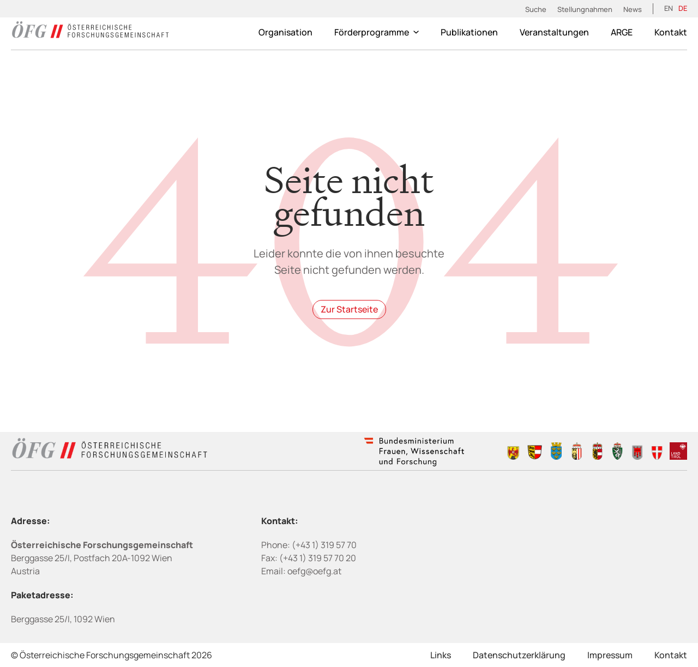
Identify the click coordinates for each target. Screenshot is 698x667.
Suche (535, 9)
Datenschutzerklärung (519, 655)
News (632, 9)
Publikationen (469, 32)
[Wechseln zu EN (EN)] (668, 8)
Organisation (285, 32)
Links (440, 655)
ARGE (622, 32)
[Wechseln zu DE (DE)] (682, 8)
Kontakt (670, 32)
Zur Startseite (349, 309)
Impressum (610, 655)
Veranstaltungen (554, 32)
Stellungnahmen (584, 9)
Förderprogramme (376, 32)
